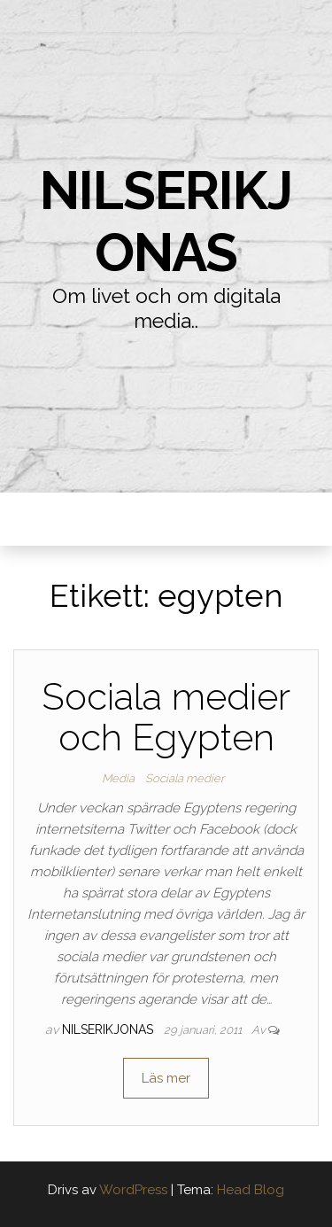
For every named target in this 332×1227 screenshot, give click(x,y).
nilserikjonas (165, 221)
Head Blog (250, 1190)
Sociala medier (184, 778)
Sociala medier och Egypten (166, 717)
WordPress (133, 1190)
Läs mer (166, 1078)
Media (118, 778)
